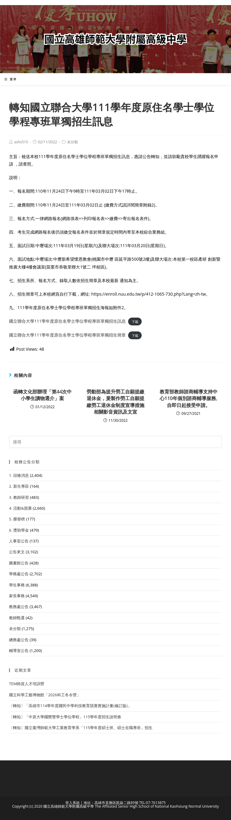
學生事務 (17, 585)
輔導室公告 (19, 650)
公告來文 (17, 551)
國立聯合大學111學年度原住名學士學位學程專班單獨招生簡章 (67, 335)
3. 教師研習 (19, 497)
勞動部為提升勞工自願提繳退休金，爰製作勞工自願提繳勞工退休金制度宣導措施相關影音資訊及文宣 (115, 401)
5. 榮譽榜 (17, 519)
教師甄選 (17, 617)
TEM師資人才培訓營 (26, 683)
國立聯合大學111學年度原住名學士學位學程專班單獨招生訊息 (67, 321)
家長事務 (17, 595)
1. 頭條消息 (19, 475)
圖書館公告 (19, 563)
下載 (135, 321)
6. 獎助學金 (19, 530)
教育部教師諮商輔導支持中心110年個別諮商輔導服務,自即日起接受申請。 (188, 398)
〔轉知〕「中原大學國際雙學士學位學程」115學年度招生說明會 (65, 716)
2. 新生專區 (19, 486)
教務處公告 (19, 606)
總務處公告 (19, 639)
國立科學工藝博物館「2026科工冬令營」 (45, 694)
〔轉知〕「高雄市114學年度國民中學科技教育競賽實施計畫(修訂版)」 (70, 705)
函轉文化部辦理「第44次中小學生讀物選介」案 (42, 395)
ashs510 (21, 141)
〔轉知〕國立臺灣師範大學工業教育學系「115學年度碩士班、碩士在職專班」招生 (80, 727)
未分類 (72, 141)
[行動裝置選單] (11, 79)
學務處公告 (19, 573)
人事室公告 (19, 541)
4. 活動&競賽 (20, 508)
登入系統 (72, 802)
